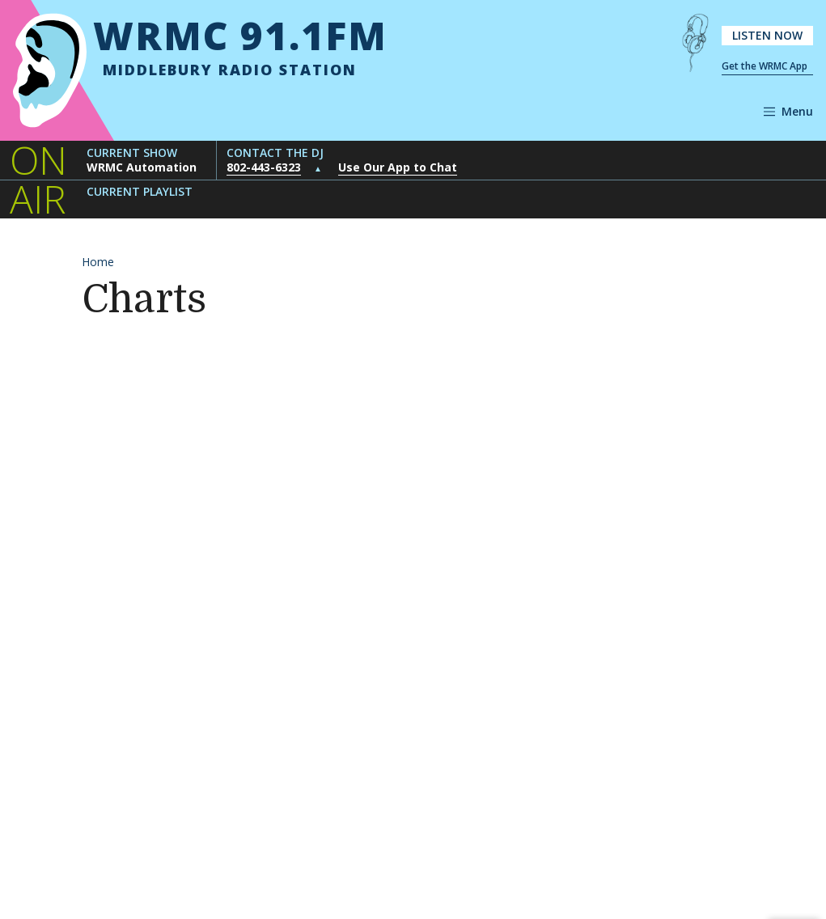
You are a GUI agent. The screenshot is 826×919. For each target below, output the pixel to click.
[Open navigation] (788, 111)
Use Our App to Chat (397, 167)
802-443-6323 (264, 167)
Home (98, 261)
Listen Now (767, 35)
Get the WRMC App (764, 66)
